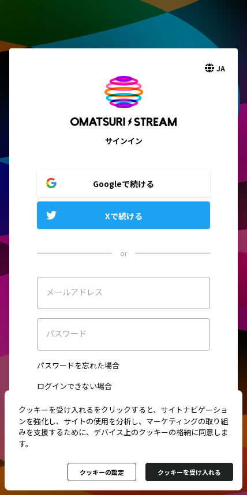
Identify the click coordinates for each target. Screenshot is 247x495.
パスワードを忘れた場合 (78, 365)
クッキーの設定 (102, 472)
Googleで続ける (123, 183)
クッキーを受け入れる (189, 472)
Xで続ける (124, 216)
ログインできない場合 (74, 385)
